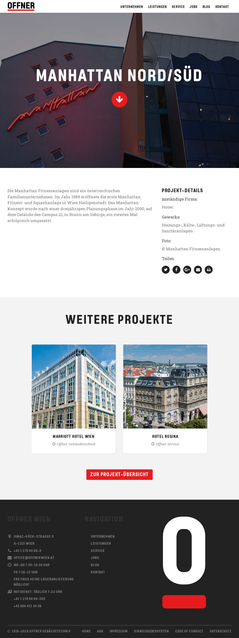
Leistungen (157, 7)
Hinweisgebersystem (151, 631)
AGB (100, 631)
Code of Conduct (189, 631)
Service (178, 7)
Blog (206, 7)
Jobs (193, 7)
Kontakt (222, 7)
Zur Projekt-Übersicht (119, 474)
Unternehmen (131, 7)
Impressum (118, 631)
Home (86, 631)
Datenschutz (221, 631)
